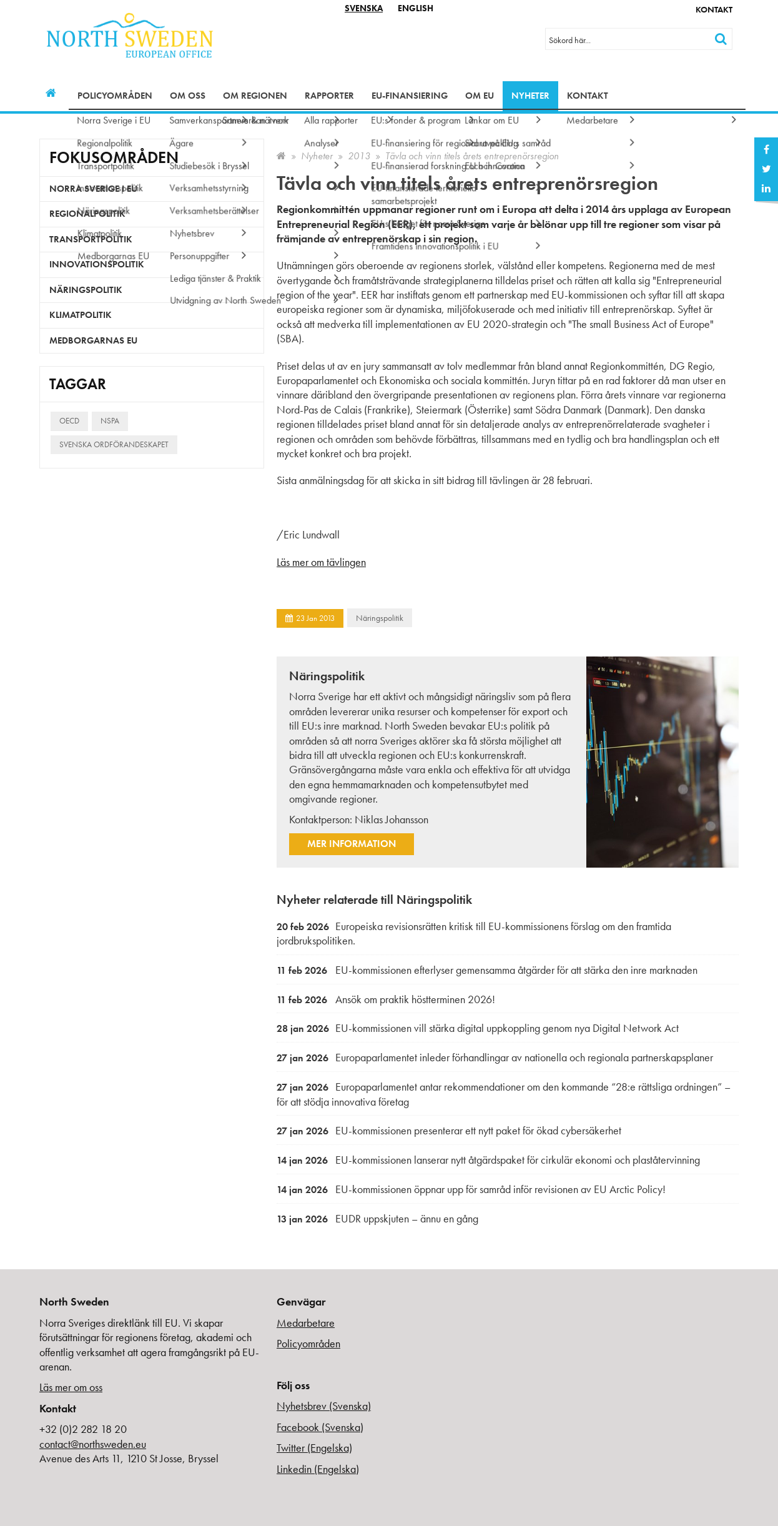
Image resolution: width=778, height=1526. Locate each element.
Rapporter (329, 95)
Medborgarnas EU (93, 340)
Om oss (187, 95)
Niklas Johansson (391, 819)
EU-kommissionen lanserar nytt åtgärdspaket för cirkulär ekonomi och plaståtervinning (488, 1159)
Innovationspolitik (96, 264)
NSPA (110, 420)
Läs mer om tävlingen (321, 562)
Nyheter (530, 95)
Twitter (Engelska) (314, 1447)
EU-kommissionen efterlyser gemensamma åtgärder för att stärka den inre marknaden (487, 970)
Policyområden (114, 95)
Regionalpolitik (87, 213)
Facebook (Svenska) (320, 1427)
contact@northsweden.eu (92, 1444)
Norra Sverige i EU (93, 188)
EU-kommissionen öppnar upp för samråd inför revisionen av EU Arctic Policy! (471, 1189)
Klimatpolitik (80, 315)
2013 (359, 155)
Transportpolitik (90, 239)
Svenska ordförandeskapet (114, 444)
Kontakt (714, 9)
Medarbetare (306, 1322)
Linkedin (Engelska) (318, 1469)
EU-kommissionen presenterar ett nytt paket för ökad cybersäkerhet (449, 1130)
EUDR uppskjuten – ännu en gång (377, 1218)
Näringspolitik (379, 617)
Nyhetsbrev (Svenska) (324, 1406)
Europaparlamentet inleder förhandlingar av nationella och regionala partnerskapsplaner (495, 1057)
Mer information (351, 843)
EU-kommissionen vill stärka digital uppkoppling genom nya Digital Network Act (478, 1028)
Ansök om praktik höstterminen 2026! (386, 999)
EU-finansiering (410, 95)
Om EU (479, 95)
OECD (69, 420)
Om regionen (255, 95)
